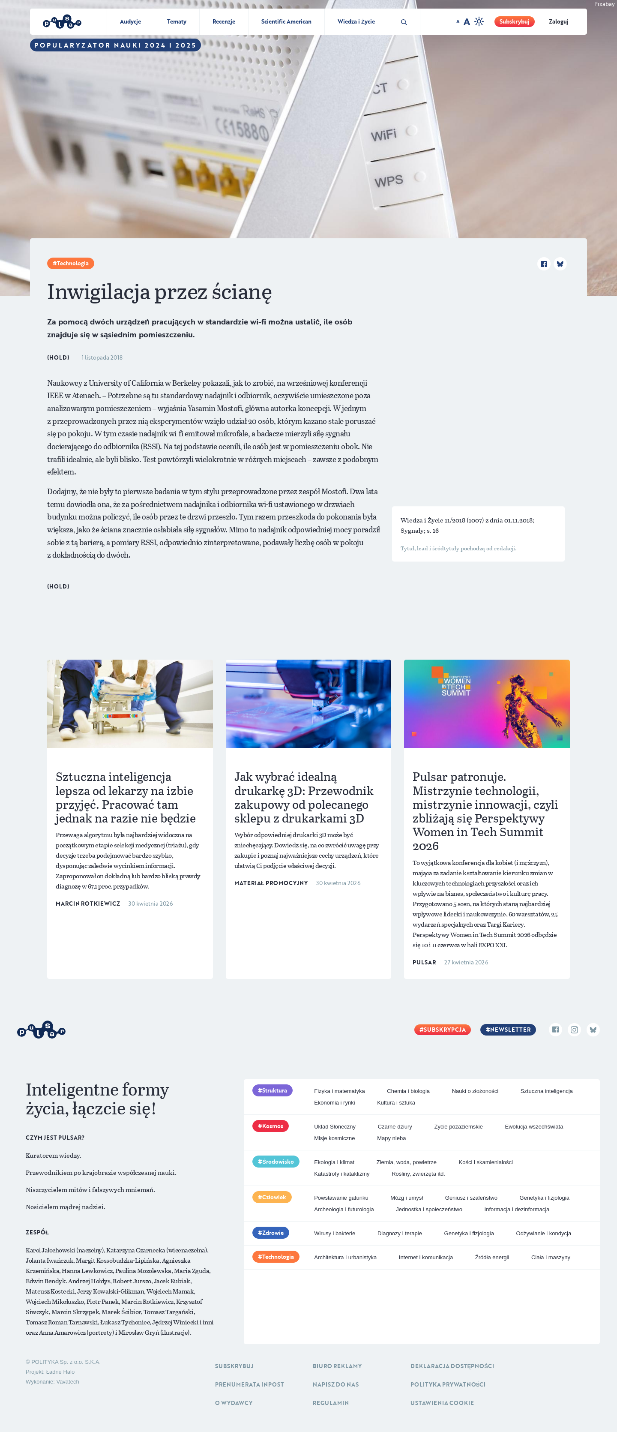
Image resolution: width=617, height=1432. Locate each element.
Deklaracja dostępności (452, 1366)
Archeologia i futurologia (344, 1209)
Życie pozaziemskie (458, 1126)
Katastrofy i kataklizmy (341, 1174)
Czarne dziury (395, 1126)
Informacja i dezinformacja (517, 1209)
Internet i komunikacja (426, 1257)
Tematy (176, 21)
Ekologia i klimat (334, 1162)
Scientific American (286, 21)
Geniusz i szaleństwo (471, 1198)
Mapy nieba (391, 1138)
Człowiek (274, 1197)
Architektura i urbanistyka (345, 1257)
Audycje (130, 21)
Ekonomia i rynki (334, 1102)
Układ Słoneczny (335, 1126)
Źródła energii (492, 1257)
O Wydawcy (233, 1403)
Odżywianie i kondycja (544, 1233)
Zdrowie (273, 1232)
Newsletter (510, 1029)
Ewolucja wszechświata (534, 1126)
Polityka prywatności (448, 1384)
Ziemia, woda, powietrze (407, 1162)
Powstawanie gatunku (341, 1198)
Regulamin (331, 1403)
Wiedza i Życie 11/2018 (434, 520)
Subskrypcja (445, 1029)
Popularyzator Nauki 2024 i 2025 (115, 45)
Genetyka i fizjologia (544, 1198)
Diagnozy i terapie (399, 1233)
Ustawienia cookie (442, 1403)
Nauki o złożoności (475, 1091)
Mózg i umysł (406, 1198)
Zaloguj (559, 21)
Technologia (73, 263)
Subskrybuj (515, 21)
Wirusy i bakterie (334, 1233)
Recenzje (224, 21)
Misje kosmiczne (334, 1138)
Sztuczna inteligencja (547, 1091)
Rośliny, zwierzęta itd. (418, 1174)
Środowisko (278, 1161)
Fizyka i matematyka (339, 1091)
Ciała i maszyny (550, 1257)
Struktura (274, 1090)
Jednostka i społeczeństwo (429, 1209)
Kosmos (272, 1126)
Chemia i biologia (408, 1091)
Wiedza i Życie (356, 21)
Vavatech (67, 1381)
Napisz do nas (336, 1384)
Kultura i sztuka (396, 1102)
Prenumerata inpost (249, 1384)
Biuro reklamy (337, 1366)
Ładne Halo (60, 1372)
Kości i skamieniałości (486, 1162)
